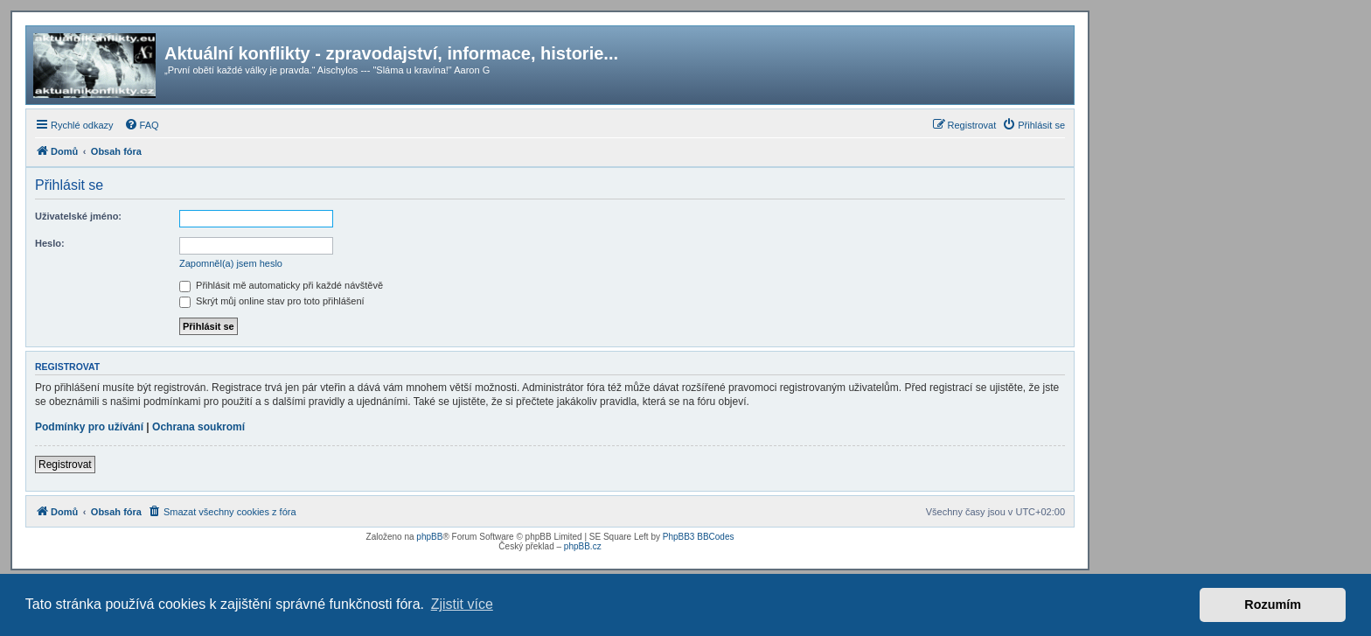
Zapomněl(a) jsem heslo (230, 263)
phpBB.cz (583, 546)
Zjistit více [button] (462, 604)
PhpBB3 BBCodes (698, 537)
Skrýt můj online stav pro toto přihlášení (272, 301)
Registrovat (65, 464)
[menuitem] (141, 125)
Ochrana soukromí (198, 427)
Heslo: (50, 243)
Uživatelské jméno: (78, 216)
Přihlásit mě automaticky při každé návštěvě (281, 285)
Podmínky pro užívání (89, 427)
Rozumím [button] (1272, 605)
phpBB (429, 537)
